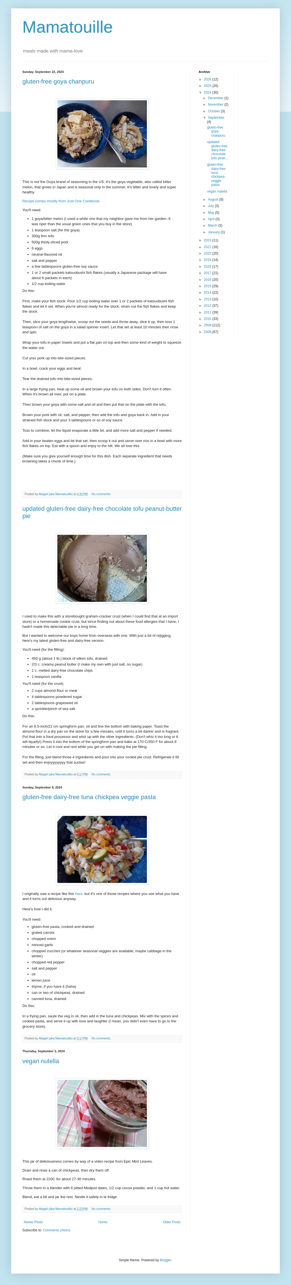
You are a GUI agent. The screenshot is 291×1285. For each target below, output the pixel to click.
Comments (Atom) (56, 1230)
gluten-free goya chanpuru (58, 81)
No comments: (101, 494)
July (211, 206)
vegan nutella (40, 1061)
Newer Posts (33, 1222)
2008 (208, 332)
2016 (208, 280)
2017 (208, 273)
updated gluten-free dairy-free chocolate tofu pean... (217, 150)
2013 (208, 299)
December (216, 98)
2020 (208, 253)
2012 (208, 306)
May (211, 213)
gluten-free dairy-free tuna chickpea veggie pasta (89, 797)
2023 (208, 240)
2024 (208, 92)
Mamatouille (67, 27)
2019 (208, 260)
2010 (208, 319)
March (213, 225)
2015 (208, 286)
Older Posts (171, 1222)
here (78, 894)
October (214, 111)
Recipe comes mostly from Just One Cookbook (60, 201)
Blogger (165, 1260)
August (213, 199)
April (211, 219)
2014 (208, 292)
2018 (208, 267)
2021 (208, 247)
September (216, 118)
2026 (208, 79)
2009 (208, 325)
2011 (208, 312)
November (216, 104)
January (214, 232)
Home (102, 1222)
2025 (208, 86)
